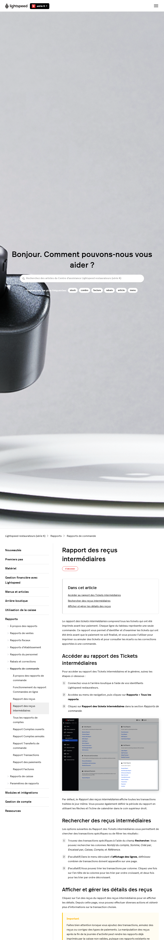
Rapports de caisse (20, 776)
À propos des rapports (22, 626)
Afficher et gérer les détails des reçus (89, 606)
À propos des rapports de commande (28, 678)
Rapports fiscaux (18, 640)
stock (73, 290)
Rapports (56, 536)
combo (84, 290)
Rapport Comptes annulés (28, 736)
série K (39, 6)
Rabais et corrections (21, 661)
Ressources (13, 811)
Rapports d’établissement (24, 647)
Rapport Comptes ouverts (28, 729)
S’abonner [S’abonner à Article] (70, 569)
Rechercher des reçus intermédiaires (89, 601)
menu (133, 290)
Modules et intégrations (21, 792)
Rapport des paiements (27, 762)
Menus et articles (17, 592)
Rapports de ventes (20, 633)
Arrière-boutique (16, 601)
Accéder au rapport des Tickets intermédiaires (94, 595)
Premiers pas (14, 559)
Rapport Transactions (26, 755)
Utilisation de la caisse (20, 610)
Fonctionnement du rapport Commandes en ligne (29, 689)
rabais (109, 290)
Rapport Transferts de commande (26, 745)
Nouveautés (13, 550)
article (121, 290)
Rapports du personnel (22, 654)
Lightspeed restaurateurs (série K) (25, 536)
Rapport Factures (23, 769)
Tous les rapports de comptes (25, 719)
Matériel (10, 568)
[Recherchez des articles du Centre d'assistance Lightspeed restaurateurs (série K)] (82, 278)
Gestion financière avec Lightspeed (21, 580)
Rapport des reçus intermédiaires (24, 708)
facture (97, 290)
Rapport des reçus (24, 699)
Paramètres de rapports (23, 783)
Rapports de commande (81, 536)
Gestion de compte (18, 801)
